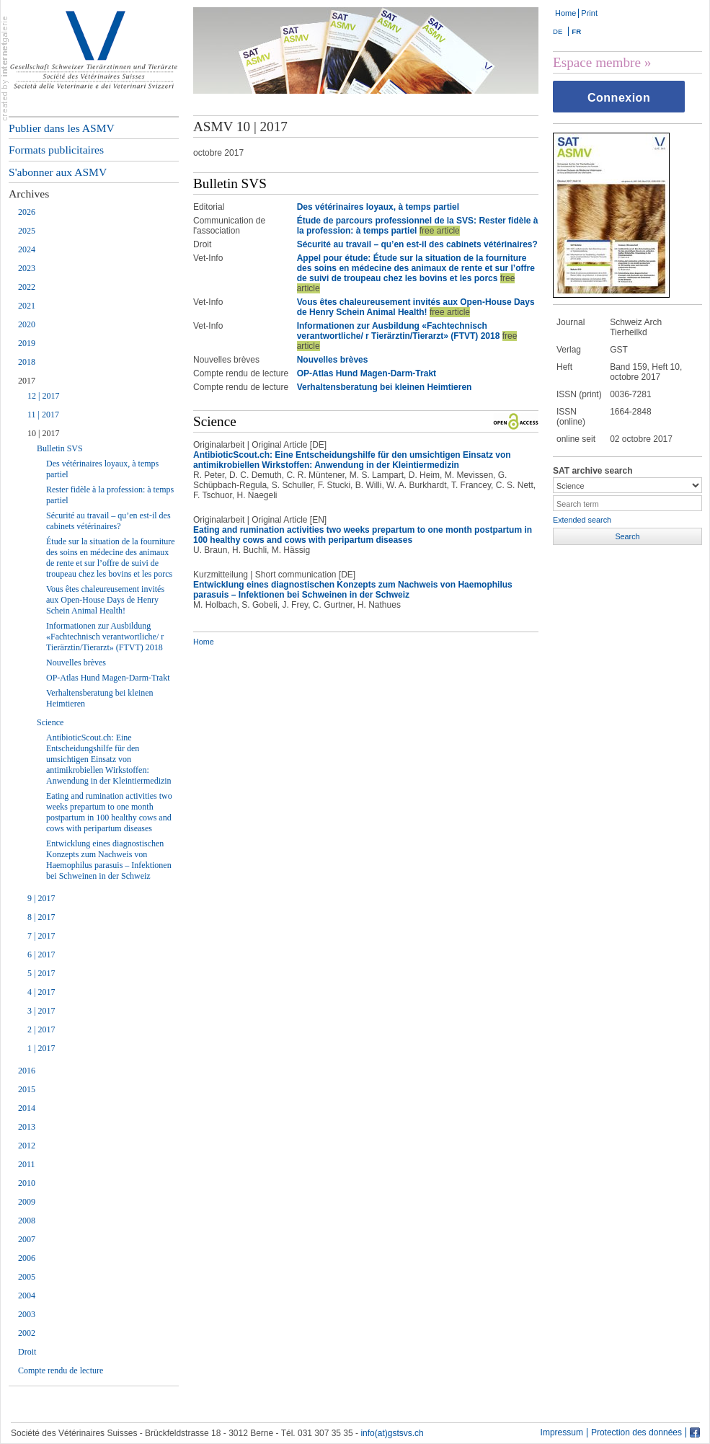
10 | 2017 (43, 433)
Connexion (618, 98)
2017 (26, 381)
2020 (26, 324)
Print (589, 13)
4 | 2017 (41, 992)
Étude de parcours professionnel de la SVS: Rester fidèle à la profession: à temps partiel (417, 226)
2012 (26, 1145)
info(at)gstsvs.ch (391, 1433)
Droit (27, 1352)
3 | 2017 (41, 1011)
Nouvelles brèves (76, 662)
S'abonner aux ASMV (58, 172)
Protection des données (636, 1433)
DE (557, 31)
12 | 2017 (43, 396)
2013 (26, 1127)
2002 (26, 1333)
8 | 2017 (41, 917)
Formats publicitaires (56, 149)
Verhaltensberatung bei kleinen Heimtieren (100, 698)
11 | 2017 (43, 414)
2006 (26, 1258)
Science (50, 722)
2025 (26, 231)
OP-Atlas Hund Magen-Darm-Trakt (108, 678)
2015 (26, 1089)
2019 (26, 343)
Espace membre (597, 62)
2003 (26, 1314)
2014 (26, 1108)
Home (565, 13)
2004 (26, 1295)
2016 (26, 1071)
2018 (26, 362)
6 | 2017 (41, 954)
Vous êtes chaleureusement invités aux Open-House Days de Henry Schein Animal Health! (105, 600)
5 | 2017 (41, 973)
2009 (26, 1202)
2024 (26, 249)
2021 (26, 306)
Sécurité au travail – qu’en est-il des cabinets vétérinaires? (108, 520)
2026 (26, 212)
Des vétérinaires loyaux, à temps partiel (102, 469)
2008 (26, 1220)
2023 (26, 268)
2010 (26, 1183)
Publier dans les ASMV (62, 128)
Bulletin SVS (60, 448)
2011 (26, 1164)
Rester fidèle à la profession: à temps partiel (110, 494)
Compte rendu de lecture (60, 1370)
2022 (26, 287)
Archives (29, 193)
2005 (26, 1277)
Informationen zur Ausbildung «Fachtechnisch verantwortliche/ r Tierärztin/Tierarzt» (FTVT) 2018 (105, 636)
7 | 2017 (41, 936)
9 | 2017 (41, 898)
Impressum (562, 1433)
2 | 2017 (41, 1029)
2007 (26, 1239)
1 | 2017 (41, 1048)
